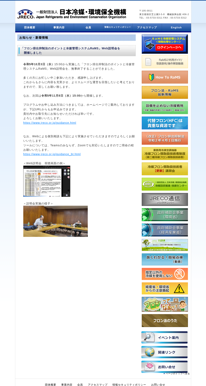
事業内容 (59, 27)
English (176, 27)
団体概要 (29, 27)
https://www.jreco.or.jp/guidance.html (49, 122)
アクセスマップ (147, 27)
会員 (88, 27)
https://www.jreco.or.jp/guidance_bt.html (52, 154)
